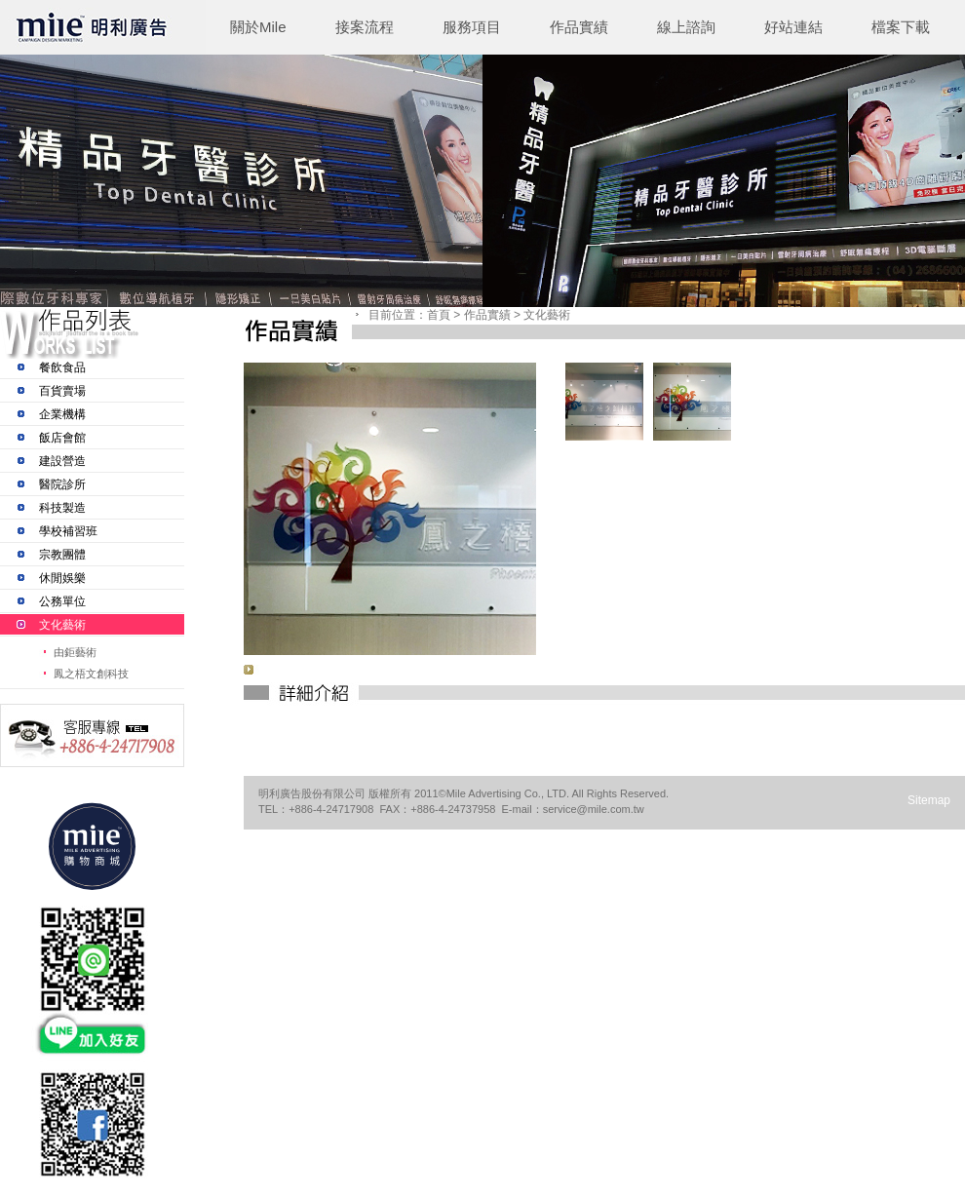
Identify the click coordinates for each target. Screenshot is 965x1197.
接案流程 (364, 27)
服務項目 (472, 27)
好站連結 (793, 27)
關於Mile (258, 27)
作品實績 (579, 27)
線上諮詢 (686, 27)
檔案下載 (900, 27)
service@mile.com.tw (593, 809)
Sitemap (928, 800)
